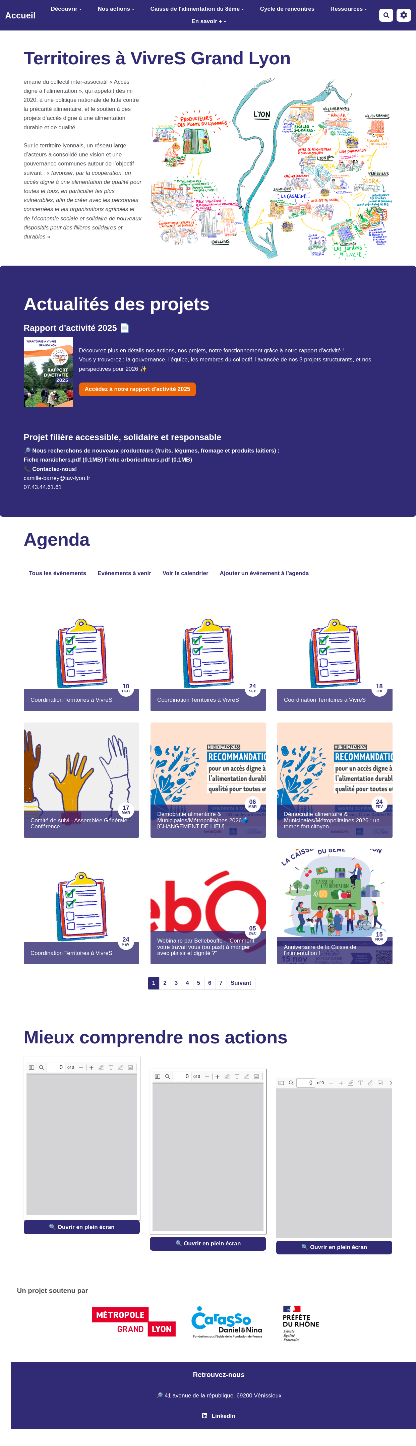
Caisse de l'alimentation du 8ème (197, 9)
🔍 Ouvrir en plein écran (82, 1227)
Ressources (349, 9)
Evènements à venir (124, 573)
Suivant (241, 983)
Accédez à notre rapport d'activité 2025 (137, 389)
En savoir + (208, 21)
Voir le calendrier (186, 573)
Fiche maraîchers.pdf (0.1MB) (63, 460)
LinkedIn (218, 1416)
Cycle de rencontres (287, 9)
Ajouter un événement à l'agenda (264, 573)
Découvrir (66, 9)
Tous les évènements (57, 573)
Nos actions (116, 9)
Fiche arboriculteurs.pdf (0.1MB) (148, 460)
